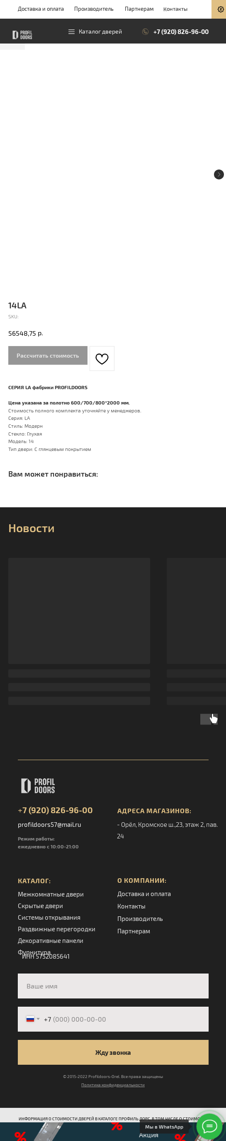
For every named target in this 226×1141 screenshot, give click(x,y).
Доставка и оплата (41, 8)
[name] (113, 986)
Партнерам (139, 8)
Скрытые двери (40, 905)
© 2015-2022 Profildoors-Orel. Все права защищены (113, 1076)
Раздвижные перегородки (56, 929)
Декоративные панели (50, 940)
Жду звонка (113, 1052)
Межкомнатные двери (51, 894)
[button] (113, 1131)
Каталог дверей (100, 31)
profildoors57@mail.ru (49, 824)
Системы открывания (49, 917)
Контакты (175, 8)
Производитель (94, 8)
